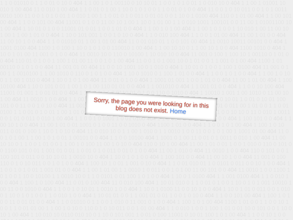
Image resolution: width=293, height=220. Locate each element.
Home (178, 111)
